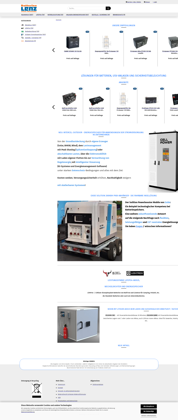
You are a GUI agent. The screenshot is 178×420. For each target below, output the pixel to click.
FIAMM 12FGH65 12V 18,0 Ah (73, 51)
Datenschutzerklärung (28, 412)
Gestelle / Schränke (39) (101, 15)
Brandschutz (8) (119, 15)
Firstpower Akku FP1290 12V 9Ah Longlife (140, 52)
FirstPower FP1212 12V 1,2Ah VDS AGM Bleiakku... (151, 109)
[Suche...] (108, 8)
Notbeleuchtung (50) (55, 15)
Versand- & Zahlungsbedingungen (69, 391)
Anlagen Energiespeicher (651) (77, 15)
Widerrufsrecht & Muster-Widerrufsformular (72, 394)
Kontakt (60, 388)
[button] (155, 8)
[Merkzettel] (150, 8)
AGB (59, 397)
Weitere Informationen (148, 416)
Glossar (147, 2)
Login (155, 2)
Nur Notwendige (149, 411)
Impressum (61, 384)
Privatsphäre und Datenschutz (67, 401)
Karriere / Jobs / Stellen (133, 2)
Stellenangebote (98, 384)
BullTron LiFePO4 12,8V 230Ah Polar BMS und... (69, 109)
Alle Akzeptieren (148, 406)
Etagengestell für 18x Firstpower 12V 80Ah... (106, 52)
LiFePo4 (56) (40, 15)
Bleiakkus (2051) (27, 15)
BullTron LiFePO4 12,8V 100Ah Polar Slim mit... (96, 109)
